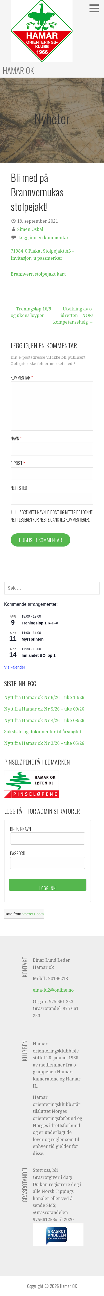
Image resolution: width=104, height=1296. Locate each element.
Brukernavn (20, 829)
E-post (18, 463)
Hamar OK (18, 70)
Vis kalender (14, 667)
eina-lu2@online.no (53, 990)
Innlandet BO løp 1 (39, 655)
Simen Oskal (30, 229)
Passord (17, 853)
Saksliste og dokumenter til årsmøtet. (43, 731)
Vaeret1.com (33, 914)
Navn (16, 438)
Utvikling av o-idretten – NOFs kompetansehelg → (73, 315)
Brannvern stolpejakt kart (38, 274)
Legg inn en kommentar (43, 237)
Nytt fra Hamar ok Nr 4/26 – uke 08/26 (44, 720)
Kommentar (22, 377)
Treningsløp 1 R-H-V (40, 623)
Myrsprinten (33, 639)
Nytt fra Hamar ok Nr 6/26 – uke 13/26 (44, 697)
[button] (96, 8)
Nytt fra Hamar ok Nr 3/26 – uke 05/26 (44, 743)
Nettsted (19, 488)
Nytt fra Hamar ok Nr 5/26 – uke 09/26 (44, 709)
